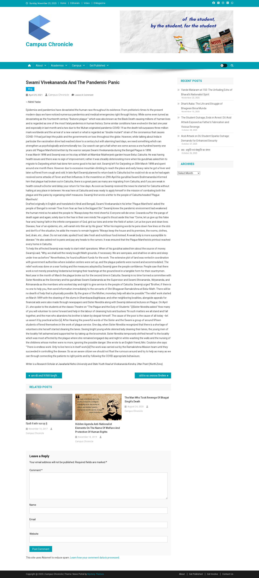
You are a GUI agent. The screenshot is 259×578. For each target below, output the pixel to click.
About (39, 65)
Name (32, 504)
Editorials (75, 3)
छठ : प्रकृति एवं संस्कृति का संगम (195, 149)
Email (32, 519)
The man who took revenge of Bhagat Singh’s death (147, 399)
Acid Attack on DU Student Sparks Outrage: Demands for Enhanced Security (205, 138)
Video (87, 3)
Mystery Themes (95, 574)
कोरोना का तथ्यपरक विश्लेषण (152, 375)
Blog (30, 89)
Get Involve (212, 574)
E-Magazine (99, 3)
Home (63, 3)
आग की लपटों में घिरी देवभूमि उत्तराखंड (46, 375)
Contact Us (227, 574)
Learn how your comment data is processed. (95, 557)
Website (33, 533)
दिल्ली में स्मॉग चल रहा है (36, 423)
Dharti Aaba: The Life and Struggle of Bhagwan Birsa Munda (202, 106)
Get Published (97, 65)
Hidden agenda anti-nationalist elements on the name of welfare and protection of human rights (97, 428)
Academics (57, 65)
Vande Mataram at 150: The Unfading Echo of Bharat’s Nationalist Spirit (206, 92)
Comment (36, 470)
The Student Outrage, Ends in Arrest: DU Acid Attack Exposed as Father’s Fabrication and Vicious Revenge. (206, 122)
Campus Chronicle (49, 44)
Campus (76, 65)
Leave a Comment (84, 95)
